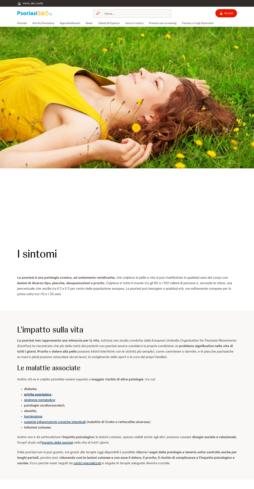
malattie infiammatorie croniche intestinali (55, 422)
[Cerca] (134, 14)
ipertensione (33, 416)
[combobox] (132, 13)
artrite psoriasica (37, 394)
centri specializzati (87, 463)
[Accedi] (226, 13)
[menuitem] (23, 23)
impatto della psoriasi (57, 442)
